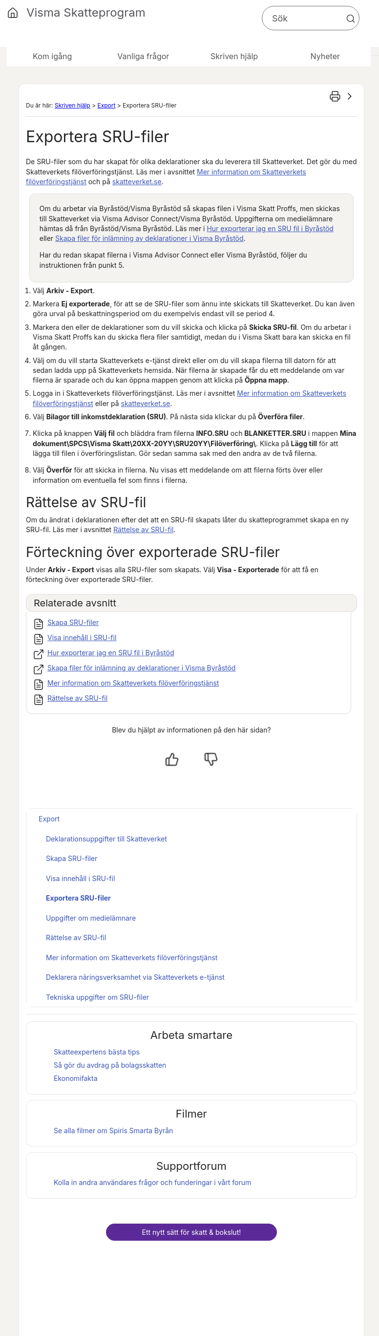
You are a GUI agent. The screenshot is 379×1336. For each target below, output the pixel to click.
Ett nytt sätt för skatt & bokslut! (191, 1232)
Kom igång (52, 56)
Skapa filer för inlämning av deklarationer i (149, 238)
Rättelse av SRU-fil (143, 529)
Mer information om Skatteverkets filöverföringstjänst (133, 683)
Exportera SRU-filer (78, 898)
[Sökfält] (310, 18)
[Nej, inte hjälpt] (211, 759)
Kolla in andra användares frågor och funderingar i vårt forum (152, 1182)
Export (106, 105)
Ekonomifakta (76, 1078)
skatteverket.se (137, 181)
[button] (350, 18)
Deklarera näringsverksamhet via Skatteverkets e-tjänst (135, 977)
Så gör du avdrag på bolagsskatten (110, 1065)
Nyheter (325, 56)
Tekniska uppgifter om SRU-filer (97, 997)
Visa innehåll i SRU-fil (81, 637)
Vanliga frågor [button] (143, 56)
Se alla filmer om (113, 1130)
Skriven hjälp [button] (234, 56)
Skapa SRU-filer (73, 622)
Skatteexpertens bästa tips (97, 1052)
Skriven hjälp (72, 105)
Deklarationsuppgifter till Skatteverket (106, 839)
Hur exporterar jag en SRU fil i (270, 228)
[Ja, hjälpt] (172, 759)
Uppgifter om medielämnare (91, 918)
